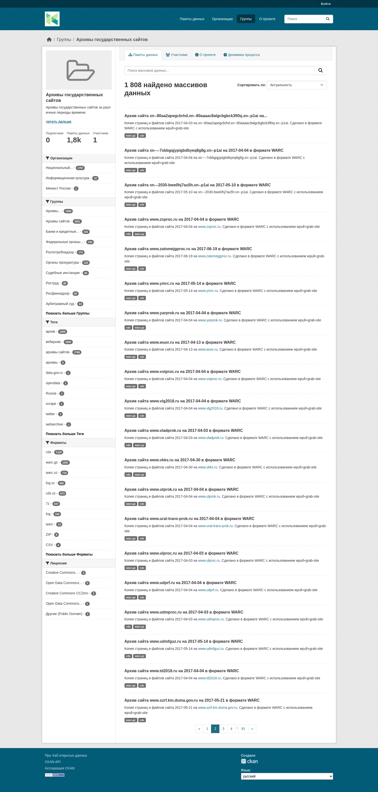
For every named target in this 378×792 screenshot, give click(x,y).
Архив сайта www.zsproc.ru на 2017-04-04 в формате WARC (182, 219)
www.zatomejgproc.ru (214, 256)
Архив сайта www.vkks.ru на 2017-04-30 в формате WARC (180, 460)
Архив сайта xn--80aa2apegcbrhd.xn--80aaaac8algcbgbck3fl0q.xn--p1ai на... (196, 116)
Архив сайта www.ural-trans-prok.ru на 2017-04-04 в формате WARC (189, 519)
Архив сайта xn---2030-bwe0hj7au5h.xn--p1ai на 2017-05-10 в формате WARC (198, 185)
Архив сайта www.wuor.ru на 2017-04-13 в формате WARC (180, 342)
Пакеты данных (192, 19)
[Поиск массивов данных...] (308, 19)
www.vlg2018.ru (210, 408)
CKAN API (53, 762)
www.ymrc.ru (208, 291)
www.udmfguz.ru (210, 649)
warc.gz (131, 135)
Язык (245, 770)
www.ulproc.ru (209, 560)
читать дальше (58, 121)
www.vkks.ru (207, 467)
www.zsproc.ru (209, 227)
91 (243, 729)
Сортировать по (251, 85)
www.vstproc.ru (209, 379)
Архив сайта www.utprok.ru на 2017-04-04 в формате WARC (182, 489)
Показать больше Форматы (69, 554)
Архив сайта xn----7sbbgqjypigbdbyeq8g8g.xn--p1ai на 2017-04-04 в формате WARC (204, 150)
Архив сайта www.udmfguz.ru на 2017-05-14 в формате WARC (184, 641)
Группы (246, 19)
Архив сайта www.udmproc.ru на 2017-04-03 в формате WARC (184, 612)
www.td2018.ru (209, 678)
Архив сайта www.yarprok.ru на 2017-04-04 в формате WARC (183, 313)
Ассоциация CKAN (60, 768)
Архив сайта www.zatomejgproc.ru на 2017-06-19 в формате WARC (188, 249)
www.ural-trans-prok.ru (215, 526)
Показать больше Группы (67, 313)
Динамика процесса (242, 55)
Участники (177, 55)
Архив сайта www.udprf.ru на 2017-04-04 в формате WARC (181, 583)
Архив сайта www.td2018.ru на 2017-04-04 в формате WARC (182, 671)
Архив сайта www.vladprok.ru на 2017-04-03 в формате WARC (184, 430)
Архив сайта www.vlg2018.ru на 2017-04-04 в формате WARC (183, 401)
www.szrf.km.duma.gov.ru (217, 708)
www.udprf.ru (208, 590)
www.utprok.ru (209, 496)
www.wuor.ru (207, 349)
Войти (326, 4)
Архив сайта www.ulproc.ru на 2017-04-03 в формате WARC (182, 553)
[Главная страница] (49, 39)
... (237, 727)
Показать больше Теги (65, 434)
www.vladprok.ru (210, 438)
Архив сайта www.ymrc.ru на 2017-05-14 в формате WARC (180, 283)
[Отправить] (328, 19)
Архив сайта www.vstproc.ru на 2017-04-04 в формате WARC (183, 371)
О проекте (267, 19)
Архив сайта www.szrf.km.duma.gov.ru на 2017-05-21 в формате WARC (192, 700)
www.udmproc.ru (211, 619)
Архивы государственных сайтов (112, 39)
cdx (142, 135)
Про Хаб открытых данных (66, 755)
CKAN (249, 761)
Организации (222, 19)
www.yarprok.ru (210, 320)
